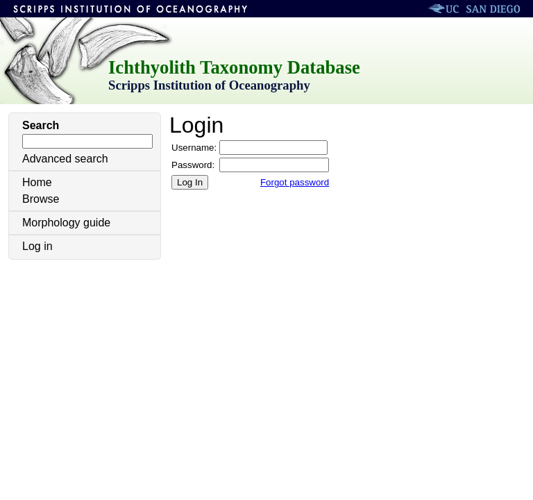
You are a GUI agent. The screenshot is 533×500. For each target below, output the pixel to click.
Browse (40, 199)
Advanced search (65, 159)
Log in (37, 246)
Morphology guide (66, 222)
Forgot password (294, 182)
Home (37, 182)
